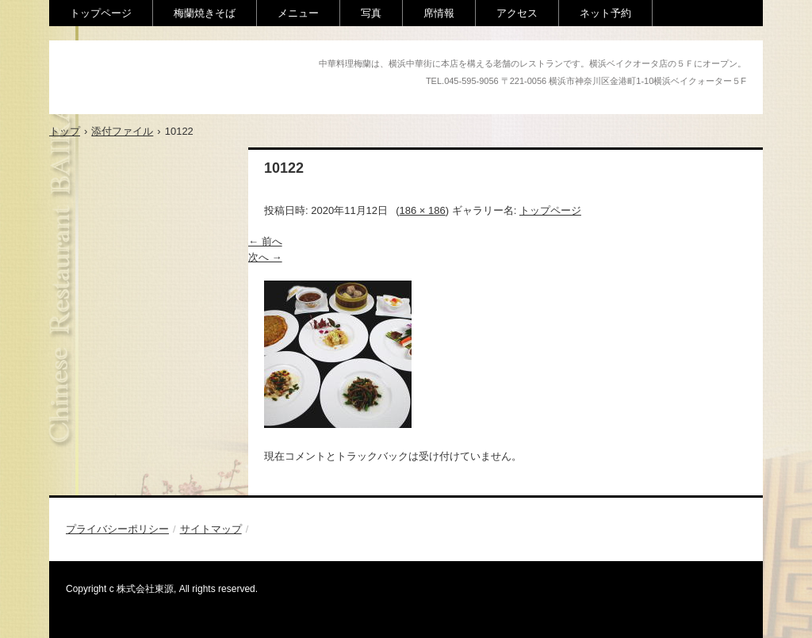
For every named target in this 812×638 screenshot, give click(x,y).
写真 (371, 13)
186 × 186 (423, 210)
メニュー (298, 13)
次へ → (265, 257)
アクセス (517, 13)
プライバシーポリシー (117, 529)
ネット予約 (605, 13)
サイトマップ (211, 529)
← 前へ (265, 241)
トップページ (101, 13)
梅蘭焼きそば (205, 13)
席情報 (438, 13)
